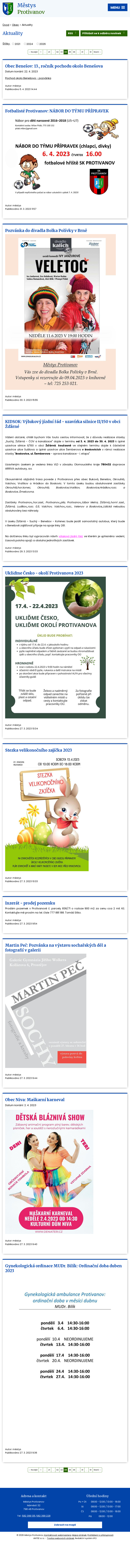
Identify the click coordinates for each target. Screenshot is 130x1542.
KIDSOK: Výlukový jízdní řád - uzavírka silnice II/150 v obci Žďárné (62, 424)
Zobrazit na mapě (65, 1524)
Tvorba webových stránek (60, 1538)
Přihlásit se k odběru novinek (104, 33)
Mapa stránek (79, 1535)
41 (82, 52)
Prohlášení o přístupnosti (100, 1535)
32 (57, 52)
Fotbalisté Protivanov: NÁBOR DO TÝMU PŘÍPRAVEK (57, 111)
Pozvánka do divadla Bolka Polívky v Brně (46, 230)
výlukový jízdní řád (70, 536)
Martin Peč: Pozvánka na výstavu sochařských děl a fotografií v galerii (55, 948)
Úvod (6, 25)
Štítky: (6, 43)
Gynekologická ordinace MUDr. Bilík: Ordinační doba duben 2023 (63, 1268)
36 (74, 52)
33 (61, 52)
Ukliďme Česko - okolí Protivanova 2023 (44, 573)
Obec (15, 25)
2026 (42, 44)
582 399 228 (43, 1515)
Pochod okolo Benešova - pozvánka (28, 78)
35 (70, 52)
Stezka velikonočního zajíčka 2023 (38, 750)
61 (90, 52)
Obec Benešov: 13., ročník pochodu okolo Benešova (54, 66)
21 (49, 52)
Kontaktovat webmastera (57, 1535)
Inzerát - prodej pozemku (30, 903)
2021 (17, 44)
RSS (72, 33)
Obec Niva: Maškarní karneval (35, 1099)
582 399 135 (28, 1515)
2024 (29, 44)
